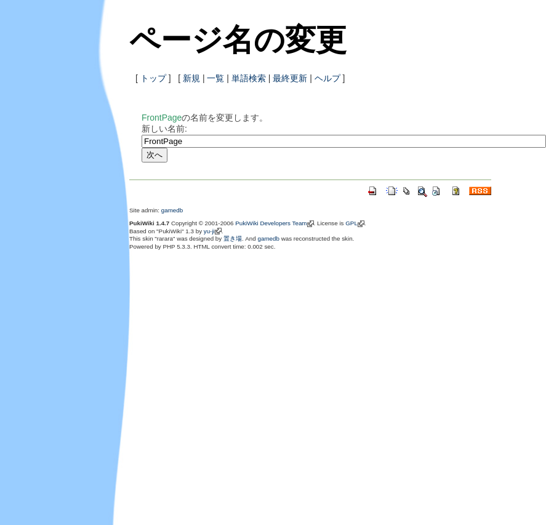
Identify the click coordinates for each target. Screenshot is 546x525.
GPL (351, 223)
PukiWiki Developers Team (271, 223)
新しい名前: (164, 129)
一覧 (215, 78)
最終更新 (290, 78)
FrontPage (162, 117)
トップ (153, 78)
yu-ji (209, 231)
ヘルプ (327, 78)
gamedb (172, 210)
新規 (191, 78)
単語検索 (248, 78)
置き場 (232, 238)
